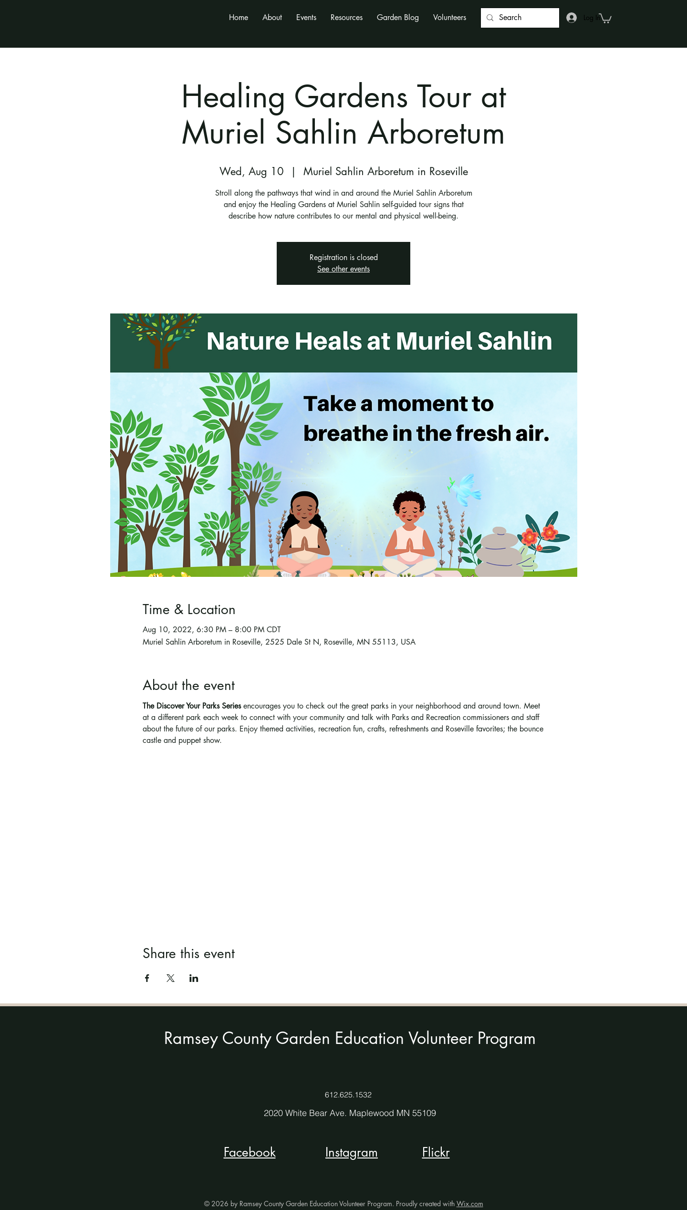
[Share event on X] (170, 978)
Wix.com (470, 1203)
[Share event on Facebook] (147, 978)
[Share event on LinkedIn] (193, 978)
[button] (272, 17)
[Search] (519, 18)
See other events (343, 269)
